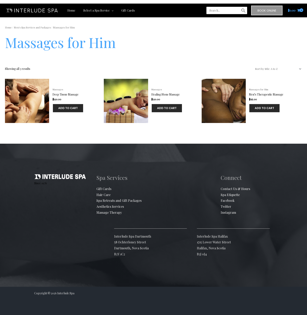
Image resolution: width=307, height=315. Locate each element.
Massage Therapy (109, 209)
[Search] (243, 7)
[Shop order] (277, 69)
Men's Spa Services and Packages (34, 27)
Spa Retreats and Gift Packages (119, 197)
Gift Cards (103, 185)
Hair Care (103, 191)
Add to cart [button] (56, 106)
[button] (267, 7)
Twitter (226, 203)
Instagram (228, 209)
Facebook (227, 197)
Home (8, 27)
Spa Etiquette (230, 191)
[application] (108, 7)
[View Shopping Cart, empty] (294, 7)
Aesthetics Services (110, 203)
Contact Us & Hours (235, 185)
